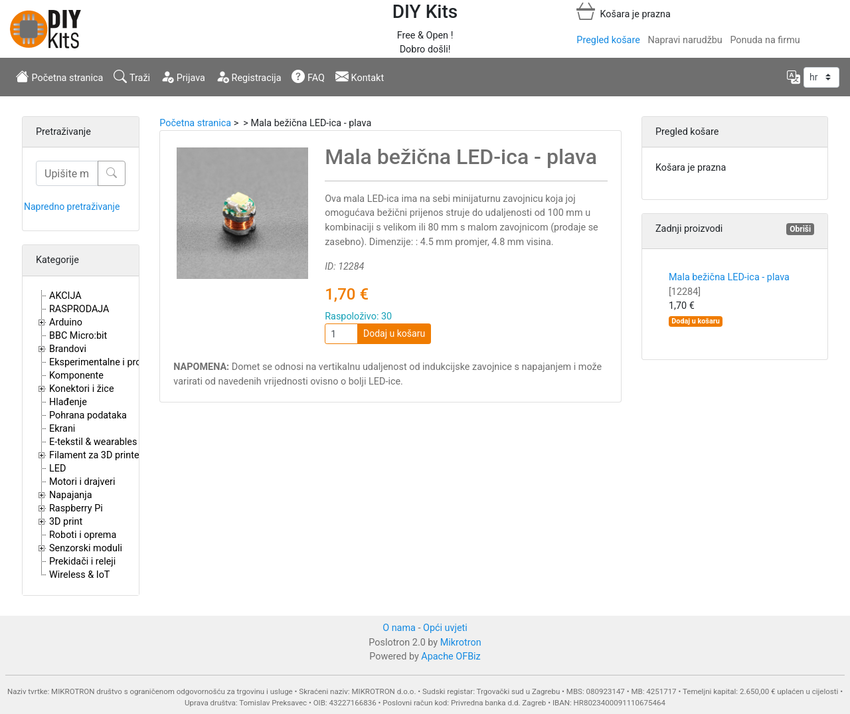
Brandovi (67, 349)
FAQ (308, 76)
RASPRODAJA (79, 309)
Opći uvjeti (445, 628)
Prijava (183, 76)
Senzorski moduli (85, 548)
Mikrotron (460, 642)
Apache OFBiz (450, 656)
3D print (65, 521)
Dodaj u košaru (394, 333)
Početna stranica (59, 76)
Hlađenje (68, 402)
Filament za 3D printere (98, 455)
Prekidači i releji (82, 561)
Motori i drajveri (82, 482)
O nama (399, 628)
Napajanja (70, 495)
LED (57, 468)
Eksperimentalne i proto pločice (116, 362)
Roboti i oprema (82, 535)
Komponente (76, 375)
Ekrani (62, 428)
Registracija (249, 76)
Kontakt (359, 76)
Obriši (800, 229)
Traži (132, 76)
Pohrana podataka (88, 415)
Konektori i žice (81, 389)
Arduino (65, 322)
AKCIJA (65, 296)
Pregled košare (607, 40)
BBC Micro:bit (78, 335)
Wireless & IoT (79, 574)
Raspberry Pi (76, 508)
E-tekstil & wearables (93, 442)
